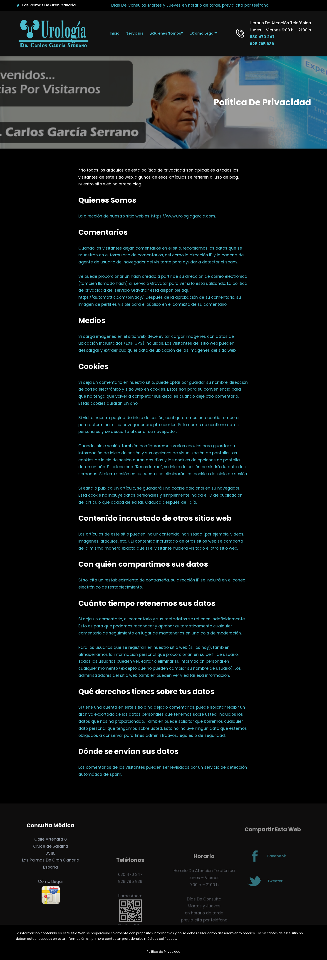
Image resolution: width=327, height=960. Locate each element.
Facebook (276, 866)
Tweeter (275, 891)
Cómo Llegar (50, 881)
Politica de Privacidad (163, 951)
